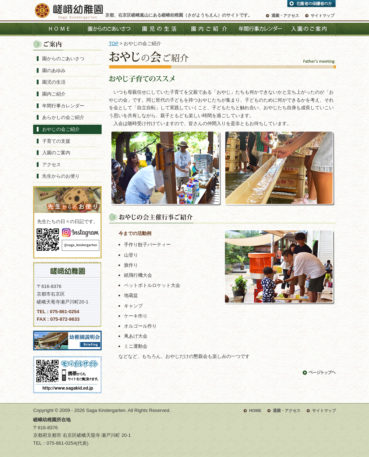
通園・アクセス (285, 15)
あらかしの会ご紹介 (63, 117)
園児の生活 (159, 29)
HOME (58, 29)
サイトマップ (322, 15)
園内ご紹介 (209, 29)
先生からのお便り (61, 176)
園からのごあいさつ (109, 29)
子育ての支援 (56, 141)
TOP (113, 43)
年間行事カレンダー (260, 29)
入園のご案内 (310, 29)
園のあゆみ (54, 70)
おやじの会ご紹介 (61, 129)
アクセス (51, 164)
